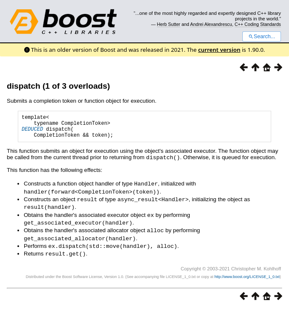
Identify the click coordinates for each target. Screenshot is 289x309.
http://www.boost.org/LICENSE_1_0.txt (247, 277)
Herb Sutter (168, 24)
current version (219, 49)
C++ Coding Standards (258, 24)
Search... (261, 36)
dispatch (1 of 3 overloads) (58, 85)
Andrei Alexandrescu (211, 24)
